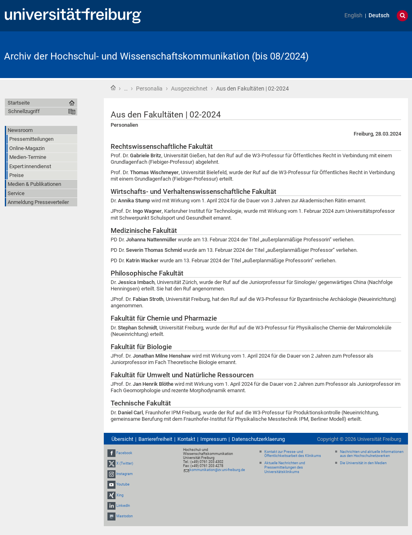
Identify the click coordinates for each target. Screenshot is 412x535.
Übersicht (122, 439)
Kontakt (186, 439)
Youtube (123, 484)
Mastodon (124, 516)
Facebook (124, 453)
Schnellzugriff (24, 111)
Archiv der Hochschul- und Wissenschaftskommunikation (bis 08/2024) (156, 56)
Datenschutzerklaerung (258, 439)
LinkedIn (123, 506)
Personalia (149, 88)
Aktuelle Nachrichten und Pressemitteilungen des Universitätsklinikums (284, 467)
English (353, 15)
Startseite (113, 88)
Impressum (213, 439)
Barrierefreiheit (155, 439)
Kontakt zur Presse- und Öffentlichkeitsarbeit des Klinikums (292, 454)
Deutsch (379, 15)
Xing (120, 495)
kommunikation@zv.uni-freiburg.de (217, 470)
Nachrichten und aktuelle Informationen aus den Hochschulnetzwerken (372, 454)
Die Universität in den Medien (363, 463)
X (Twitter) (124, 463)
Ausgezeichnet (189, 88)
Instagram (124, 474)
